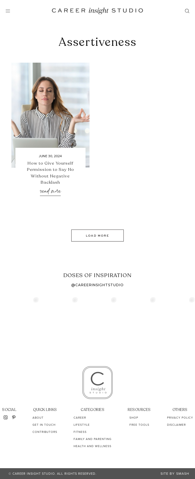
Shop (133, 417)
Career (80, 417)
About (38, 417)
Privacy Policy (180, 417)
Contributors (44, 432)
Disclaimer (176, 425)
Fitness (80, 432)
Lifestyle (82, 425)
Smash (182, 473)
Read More (50, 191)
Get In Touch (44, 425)
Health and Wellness (92, 446)
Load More (97, 236)
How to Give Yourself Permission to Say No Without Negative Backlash (50, 172)
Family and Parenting (92, 439)
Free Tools (139, 425)
